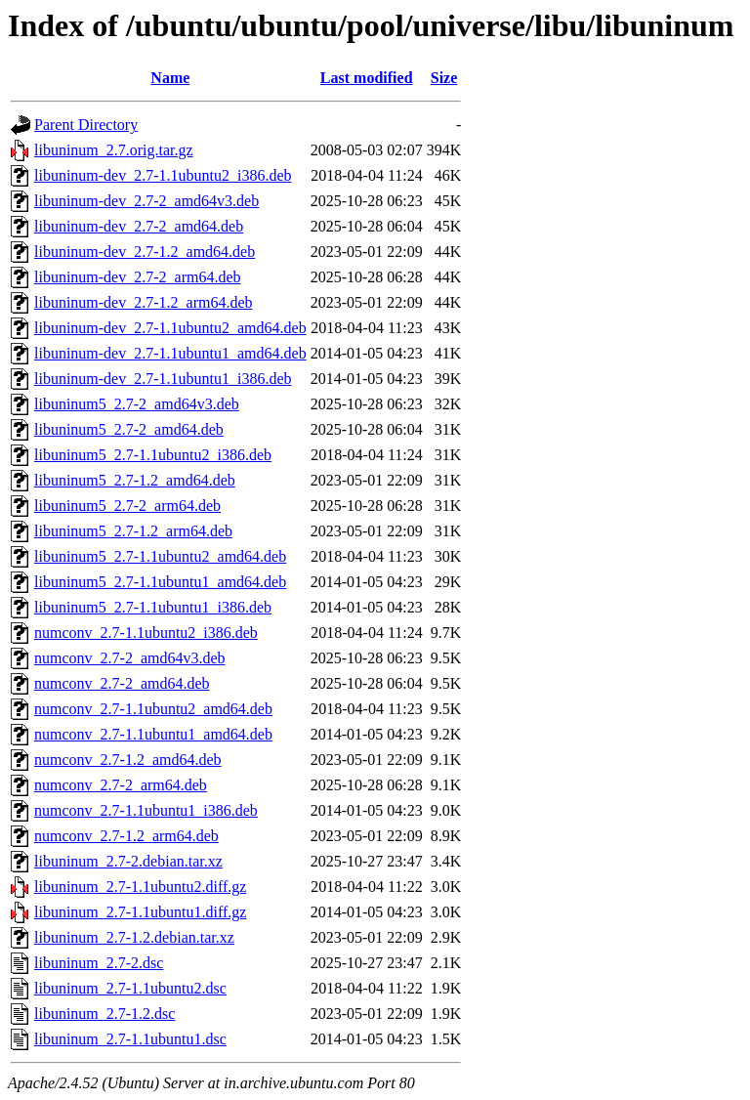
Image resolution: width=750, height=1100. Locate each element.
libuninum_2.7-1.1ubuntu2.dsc (130, 988)
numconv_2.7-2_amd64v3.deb (130, 658)
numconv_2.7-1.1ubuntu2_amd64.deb (153, 708)
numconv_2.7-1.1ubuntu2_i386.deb (146, 632)
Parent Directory (86, 124)
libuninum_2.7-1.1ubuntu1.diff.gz (140, 912)
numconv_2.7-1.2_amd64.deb (128, 759)
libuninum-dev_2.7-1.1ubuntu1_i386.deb (163, 378)
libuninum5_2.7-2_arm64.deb (127, 505)
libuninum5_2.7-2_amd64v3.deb (136, 404)
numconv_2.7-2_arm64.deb (120, 785)
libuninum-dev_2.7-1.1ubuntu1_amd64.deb (170, 353)
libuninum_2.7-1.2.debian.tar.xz (134, 937)
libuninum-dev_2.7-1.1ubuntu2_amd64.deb (170, 327)
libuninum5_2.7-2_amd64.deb (129, 429)
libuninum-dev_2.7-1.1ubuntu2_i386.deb (163, 175)
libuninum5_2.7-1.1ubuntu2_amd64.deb (160, 556)
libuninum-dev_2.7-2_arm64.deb (137, 277)
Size (444, 77)
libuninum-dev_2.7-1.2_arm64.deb (143, 302)
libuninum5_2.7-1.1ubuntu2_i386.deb (152, 454)
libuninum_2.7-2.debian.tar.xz (128, 861)
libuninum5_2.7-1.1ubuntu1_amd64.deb (160, 581)
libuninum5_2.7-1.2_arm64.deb (133, 531)
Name (169, 77)
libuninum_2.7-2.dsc (98, 962)
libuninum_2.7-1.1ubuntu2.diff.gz (140, 886)
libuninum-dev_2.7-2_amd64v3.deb (146, 200)
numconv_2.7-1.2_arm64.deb (126, 835)
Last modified (366, 77)
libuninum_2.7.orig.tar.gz (113, 150)
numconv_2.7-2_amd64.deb (122, 683)
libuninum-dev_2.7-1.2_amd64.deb (144, 251)
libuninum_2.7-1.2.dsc (104, 1013)
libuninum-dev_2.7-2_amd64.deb (138, 226)
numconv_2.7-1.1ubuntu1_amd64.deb (153, 734)
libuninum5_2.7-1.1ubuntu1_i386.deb (152, 607)
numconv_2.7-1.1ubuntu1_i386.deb (146, 810)
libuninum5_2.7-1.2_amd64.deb (134, 480)
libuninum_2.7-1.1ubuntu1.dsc (130, 1039)
